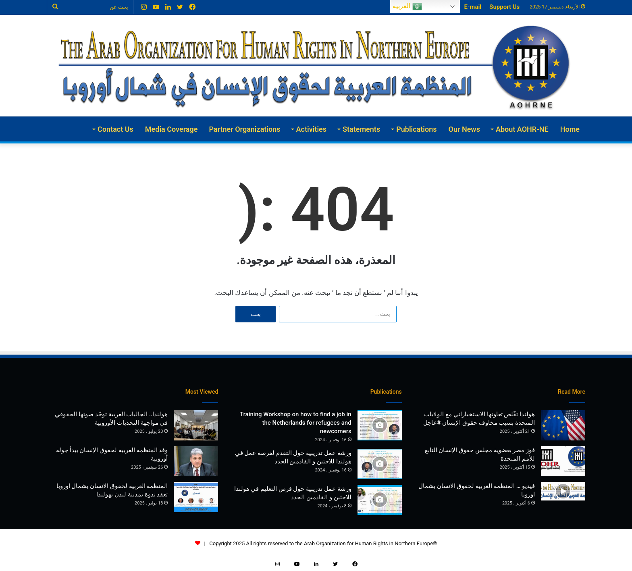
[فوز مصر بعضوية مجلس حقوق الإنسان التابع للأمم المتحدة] (563, 461)
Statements (361, 129)
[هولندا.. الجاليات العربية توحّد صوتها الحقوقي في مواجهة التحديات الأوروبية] (196, 425)
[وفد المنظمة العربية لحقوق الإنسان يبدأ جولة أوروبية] (196, 461)
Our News (464, 129)
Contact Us (115, 129)
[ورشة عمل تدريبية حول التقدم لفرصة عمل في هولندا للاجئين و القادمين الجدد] (380, 464)
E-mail (472, 6)
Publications (416, 129)
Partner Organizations (244, 129)
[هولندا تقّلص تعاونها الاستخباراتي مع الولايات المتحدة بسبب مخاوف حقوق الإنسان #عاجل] (563, 425)
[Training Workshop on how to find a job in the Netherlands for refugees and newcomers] (380, 425)
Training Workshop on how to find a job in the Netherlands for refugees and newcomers (295, 423)
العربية (407, 6)
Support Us (504, 6)
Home (570, 129)
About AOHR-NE (522, 129)
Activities (311, 129)
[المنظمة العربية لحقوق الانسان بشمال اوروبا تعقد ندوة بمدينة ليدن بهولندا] (196, 497)
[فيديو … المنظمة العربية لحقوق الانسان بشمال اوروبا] (563, 491)
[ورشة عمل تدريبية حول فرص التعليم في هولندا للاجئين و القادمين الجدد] (380, 500)
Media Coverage (171, 129)
